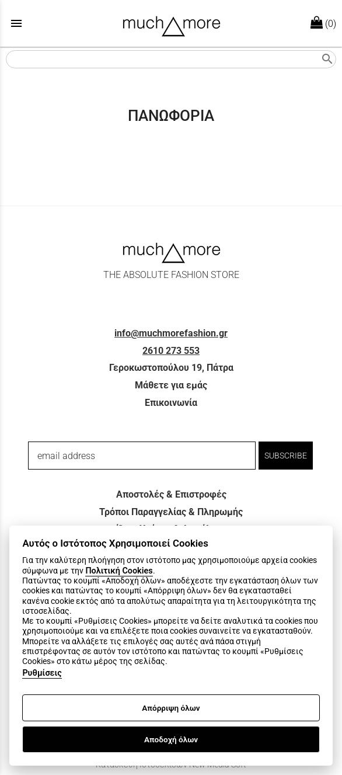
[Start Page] (171, 23)
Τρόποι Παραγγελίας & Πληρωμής (171, 511)
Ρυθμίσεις (41, 673)
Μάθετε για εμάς (171, 385)
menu (16, 23)
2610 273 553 (171, 350)
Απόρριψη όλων (171, 708)
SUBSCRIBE (285, 455)
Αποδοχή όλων (171, 739)
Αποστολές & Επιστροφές (171, 494)
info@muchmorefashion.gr (171, 333)
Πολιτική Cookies (118, 571)
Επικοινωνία (171, 402)
